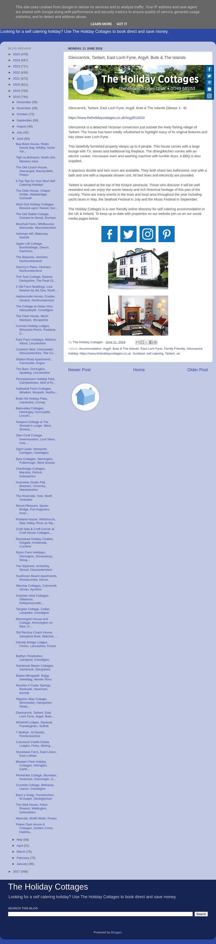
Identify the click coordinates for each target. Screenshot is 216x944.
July (20, 132)
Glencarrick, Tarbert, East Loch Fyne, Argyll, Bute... (35, 714)
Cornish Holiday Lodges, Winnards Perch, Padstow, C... (36, 329)
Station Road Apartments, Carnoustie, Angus (34, 361)
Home (139, 369)
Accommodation (90, 348)
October (23, 114)
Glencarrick (194, 348)
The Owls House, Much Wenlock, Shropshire (32, 317)
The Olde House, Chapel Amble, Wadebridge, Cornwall (33, 194)
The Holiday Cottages (48, 887)
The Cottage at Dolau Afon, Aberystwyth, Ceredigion (35, 308)
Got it (121, 24)
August (22, 126)
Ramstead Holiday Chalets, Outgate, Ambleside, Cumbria (35, 542)
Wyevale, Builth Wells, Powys (36, 818)
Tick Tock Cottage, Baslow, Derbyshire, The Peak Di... (36, 278)
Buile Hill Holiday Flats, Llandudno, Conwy (32, 400)
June (20, 138)
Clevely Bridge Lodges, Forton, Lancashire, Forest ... (36, 646)
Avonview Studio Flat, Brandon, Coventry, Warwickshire (31, 486)
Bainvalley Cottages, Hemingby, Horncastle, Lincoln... (33, 412)
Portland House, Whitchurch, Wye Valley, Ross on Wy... (36, 521)
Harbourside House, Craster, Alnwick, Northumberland (35, 298)
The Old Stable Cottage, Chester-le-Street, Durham (36, 215)
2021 (17, 78)
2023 (17, 66)
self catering (154, 353)
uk (178, 353)
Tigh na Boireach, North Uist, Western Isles (36, 159)
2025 (17, 54)
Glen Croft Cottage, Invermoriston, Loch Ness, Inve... (36, 439)
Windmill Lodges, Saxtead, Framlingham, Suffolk (34, 724)
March (21, 851)
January (23, 864)
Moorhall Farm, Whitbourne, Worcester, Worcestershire (36, 225)
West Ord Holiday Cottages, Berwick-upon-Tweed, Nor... (37, 206)
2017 (17, 871)
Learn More (101, 24)
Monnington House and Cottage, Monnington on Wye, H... (34, 622)
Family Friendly (174, 348)
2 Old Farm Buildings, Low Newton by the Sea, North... (37, 288)
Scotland (139, 353)
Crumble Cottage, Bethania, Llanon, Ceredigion (35, 786)
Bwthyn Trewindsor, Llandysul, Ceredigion (32, 657)
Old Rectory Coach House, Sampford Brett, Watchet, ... (37, 634)
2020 (17, 84)
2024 (17, 60)
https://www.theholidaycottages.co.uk (105, 353)
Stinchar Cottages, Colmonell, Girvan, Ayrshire (36, 587)
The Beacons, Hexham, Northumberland (32, 258)
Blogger (116, 932)
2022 (17, 72)
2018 (17, 97)
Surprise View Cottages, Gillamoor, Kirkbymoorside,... (32, 599)
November (24, 108)
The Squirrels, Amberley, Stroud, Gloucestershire (34, 567)
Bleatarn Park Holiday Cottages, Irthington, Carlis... (32, 765)
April (20, 845)
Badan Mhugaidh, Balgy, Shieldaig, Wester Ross (34, 677)
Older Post (197, 369)
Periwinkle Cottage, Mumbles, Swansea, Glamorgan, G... (36, 777)
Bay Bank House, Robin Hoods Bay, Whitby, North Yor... (35, 147)
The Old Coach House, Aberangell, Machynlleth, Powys (35, 171)
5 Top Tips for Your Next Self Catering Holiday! (35, 182)
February (23, 858)
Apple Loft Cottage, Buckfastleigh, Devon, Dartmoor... (33, 247)
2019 (17, 91)
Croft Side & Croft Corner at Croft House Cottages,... (35, 530)
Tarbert (170, 353)
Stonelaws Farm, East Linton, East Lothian (36, 753)
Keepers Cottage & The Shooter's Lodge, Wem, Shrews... (34, 425)
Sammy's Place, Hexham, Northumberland (34, 268)
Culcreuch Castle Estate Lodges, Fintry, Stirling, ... (35, 743)
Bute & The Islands (126, 348)
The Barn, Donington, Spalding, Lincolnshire (33, 370)
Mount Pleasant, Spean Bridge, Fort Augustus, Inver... (33, 509)
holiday (73, 353)
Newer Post (79, 369)
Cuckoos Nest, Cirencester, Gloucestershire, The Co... (36, 351)
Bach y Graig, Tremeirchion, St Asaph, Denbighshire (35, 796)
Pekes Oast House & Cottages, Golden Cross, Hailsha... (35, 828)
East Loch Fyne (151, 348)
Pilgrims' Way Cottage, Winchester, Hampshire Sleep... (34, 702)
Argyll (107, 348)
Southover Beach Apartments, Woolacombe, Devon (36, 577)
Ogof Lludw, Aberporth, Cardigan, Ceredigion (32, 450)
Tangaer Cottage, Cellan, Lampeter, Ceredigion (33, 610)
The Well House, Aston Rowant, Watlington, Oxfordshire (32, 808)
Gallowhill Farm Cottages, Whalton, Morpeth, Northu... (37, 390)
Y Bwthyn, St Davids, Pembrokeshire (30, 734)
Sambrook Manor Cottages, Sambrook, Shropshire (35, 667)
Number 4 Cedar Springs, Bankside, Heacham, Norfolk (33, 689)
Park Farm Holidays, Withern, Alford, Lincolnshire (36, 341)
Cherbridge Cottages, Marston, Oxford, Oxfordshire (31, 472)
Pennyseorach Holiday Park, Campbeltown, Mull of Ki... (36, 380)
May (20, 839)
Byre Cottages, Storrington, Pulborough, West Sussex (35, 460)
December (24, 102)
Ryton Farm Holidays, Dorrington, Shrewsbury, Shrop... (34, 556)
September (25, 120)
